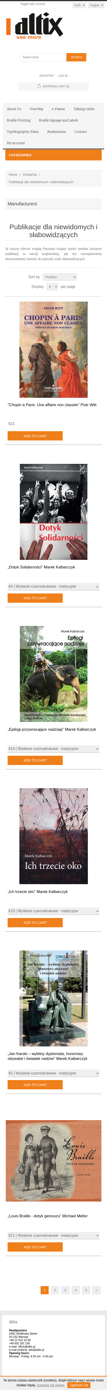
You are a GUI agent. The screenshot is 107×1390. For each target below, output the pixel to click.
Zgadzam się (79, 1385)
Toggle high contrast (32, 4)
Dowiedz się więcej (50, 1385)
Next (96, 1290)
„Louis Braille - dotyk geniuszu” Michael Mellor (48, 1216)
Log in (63, 75)
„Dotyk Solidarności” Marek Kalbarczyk (41, 567)
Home (13, 174)
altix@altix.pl (36, 1350)
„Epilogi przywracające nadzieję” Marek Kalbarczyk (52, 729)
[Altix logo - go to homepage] (53, 25)
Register (46, 75)
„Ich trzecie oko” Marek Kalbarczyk (38, 891)
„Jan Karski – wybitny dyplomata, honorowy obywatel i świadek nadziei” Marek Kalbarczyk (47, 1056)
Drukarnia (30, 174)
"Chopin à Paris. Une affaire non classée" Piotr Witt (52, 405)
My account (16, 143)
